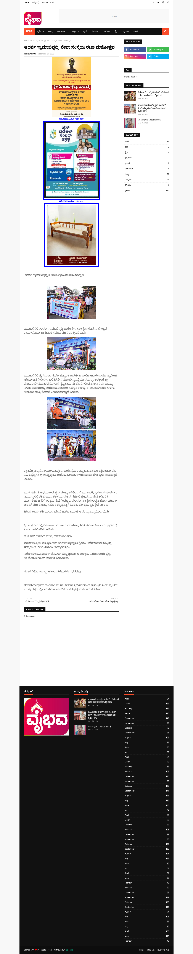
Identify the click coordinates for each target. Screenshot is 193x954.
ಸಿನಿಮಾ (147, 185)
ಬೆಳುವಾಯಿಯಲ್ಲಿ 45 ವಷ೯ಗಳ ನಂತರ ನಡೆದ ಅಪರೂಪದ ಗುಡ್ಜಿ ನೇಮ (153, 93)
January (147, 713)
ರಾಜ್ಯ (147, 174)
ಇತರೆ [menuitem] (135, 31)
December (147, 718)
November (147, 723)
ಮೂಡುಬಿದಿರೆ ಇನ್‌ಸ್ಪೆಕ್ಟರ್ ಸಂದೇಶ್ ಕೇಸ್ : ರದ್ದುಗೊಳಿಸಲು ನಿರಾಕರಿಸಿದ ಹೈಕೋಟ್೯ (152, 108)
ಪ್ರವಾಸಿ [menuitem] (126, 31)
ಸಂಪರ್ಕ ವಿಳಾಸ (48, 2)
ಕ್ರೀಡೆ (147, 147)
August (147, 737)
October (147, 728)
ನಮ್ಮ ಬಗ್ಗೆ (35, 2)
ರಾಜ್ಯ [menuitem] (50, 31)
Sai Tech (69, 950)
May (147, 752)
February (147, 708)
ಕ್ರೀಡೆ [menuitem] (85, 31)
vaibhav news (30, 54)
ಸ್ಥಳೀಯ (147, 190)
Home (26, 2)
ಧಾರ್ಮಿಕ (147, 158)
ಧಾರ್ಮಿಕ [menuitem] (106, 31)
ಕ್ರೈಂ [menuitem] (116, 31)
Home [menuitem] (29, 31)
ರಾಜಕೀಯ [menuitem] (61, 31)
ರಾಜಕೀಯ (147, 168)
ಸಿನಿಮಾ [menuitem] (95, 31)
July (147, 742)
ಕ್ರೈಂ (147, 152)
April (147, 699)
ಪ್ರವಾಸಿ (147, 163)
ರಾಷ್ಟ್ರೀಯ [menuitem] (75, 31)
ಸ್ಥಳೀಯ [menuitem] (40, 31)
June (147, 747)
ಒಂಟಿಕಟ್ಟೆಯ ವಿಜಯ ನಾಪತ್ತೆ (149, 119)
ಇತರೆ (147, 141)
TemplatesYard (46, 950)
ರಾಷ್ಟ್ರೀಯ (147, 179)
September (147, 733)
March (147, 704)
